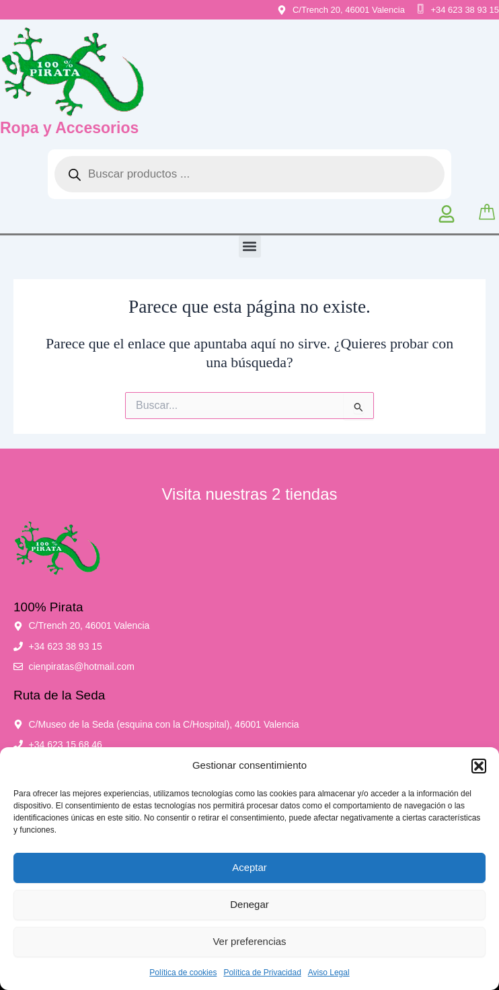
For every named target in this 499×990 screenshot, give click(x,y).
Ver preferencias (249, 941)
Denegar (249, 904)
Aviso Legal (329, 972)
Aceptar (249, 867)
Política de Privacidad (262, 972)
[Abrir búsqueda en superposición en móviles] (249, 174)
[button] (479, 766)
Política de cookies (183, 972)
